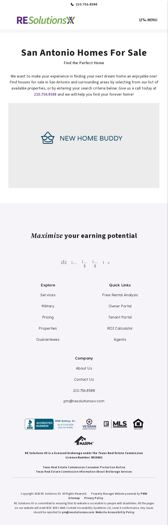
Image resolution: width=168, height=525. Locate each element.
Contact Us (84, 379)
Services (48, 295)
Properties (48, 328)
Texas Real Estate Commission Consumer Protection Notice (84, 467)
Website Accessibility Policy (115, 512)
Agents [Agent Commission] (120, 339)
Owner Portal (120, 306)
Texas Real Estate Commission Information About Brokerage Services (84, 472)
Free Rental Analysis (120, 295)
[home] (46, 19)
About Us (84, 368)
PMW (144, 494)
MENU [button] (148, 20)
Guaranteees (48, 339)
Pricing (48, 317)
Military (48, 306)
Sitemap (74, 498)
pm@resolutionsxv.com (84, 401)
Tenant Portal (120, 317)
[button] (63, 262)
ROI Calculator (120, 328)
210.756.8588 (87, 4)
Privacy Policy (93, 498)
